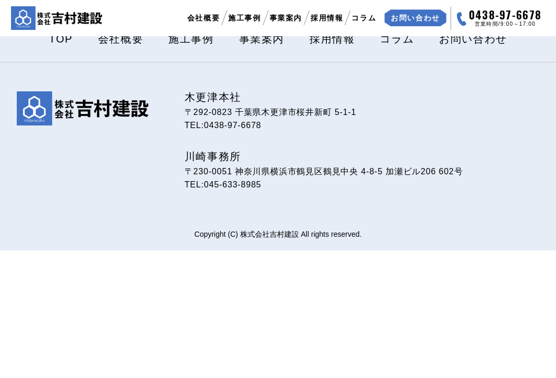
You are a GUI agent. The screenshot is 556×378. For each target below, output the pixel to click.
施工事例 (244, 18)
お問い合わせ (473, 39)
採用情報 (327, 18)
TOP (61, 39)
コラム (363, 18)
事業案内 (286, 18)
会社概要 (203, 18)
